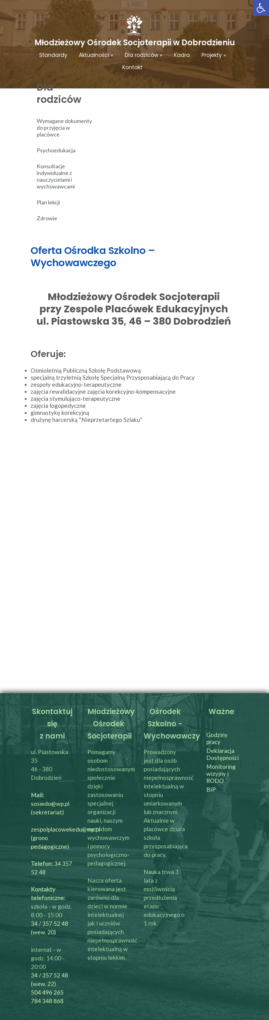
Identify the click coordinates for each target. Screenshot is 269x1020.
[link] (261, 8)
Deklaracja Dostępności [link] (222, 754)
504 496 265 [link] (47, 992)
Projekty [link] (213, 55)
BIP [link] (211, 789)
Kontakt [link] (132, 67)
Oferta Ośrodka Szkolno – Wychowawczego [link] (93, 257)
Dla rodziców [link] (143, 55)
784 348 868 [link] (47, 1000)
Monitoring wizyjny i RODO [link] (221, 773)
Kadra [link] (182, 55)
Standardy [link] (53, 55)
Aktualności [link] (96, 55)
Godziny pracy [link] (217, 738)
